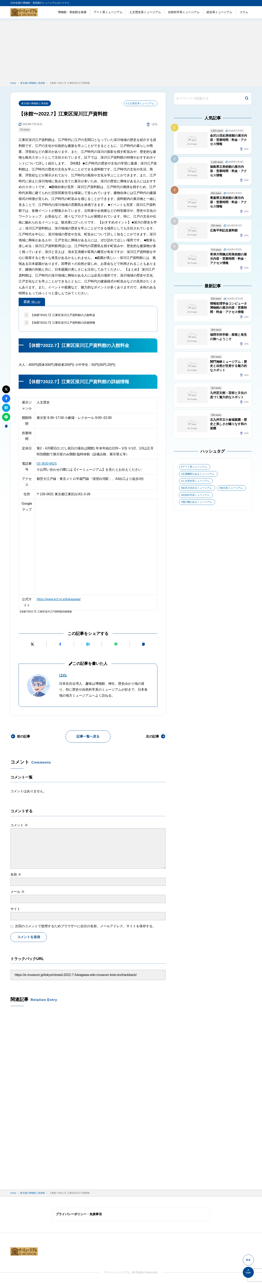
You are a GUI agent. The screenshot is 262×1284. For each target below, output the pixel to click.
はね (63, 675)
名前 (15, 874)
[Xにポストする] (32, 644)
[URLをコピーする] (143, 644)
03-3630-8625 (47, 464)
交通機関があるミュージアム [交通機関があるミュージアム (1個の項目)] (198, 476)
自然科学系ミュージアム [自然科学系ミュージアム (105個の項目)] (195, 498)
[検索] (246, 99)
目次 (32, 302)
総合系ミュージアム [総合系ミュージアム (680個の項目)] (232, 491)
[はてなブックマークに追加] (88, 644)
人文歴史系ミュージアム (145, 12)
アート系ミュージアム (108, 12)
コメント (19, 825)
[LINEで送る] (116, 644)
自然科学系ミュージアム (184, 12)
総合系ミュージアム (219, 12)
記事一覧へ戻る (88, 736)
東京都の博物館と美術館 (34, 103)
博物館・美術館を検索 (72, 12)
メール (17, 892)
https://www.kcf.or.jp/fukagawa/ (59, 599)
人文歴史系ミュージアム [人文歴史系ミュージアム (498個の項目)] (195, 484)
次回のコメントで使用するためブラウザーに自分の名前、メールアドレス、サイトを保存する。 (85, 926)
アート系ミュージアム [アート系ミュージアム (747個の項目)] (194, 469)
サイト (15, 909)
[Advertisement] (131, 49)
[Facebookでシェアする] (60, 644)
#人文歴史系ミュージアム (140, 103)
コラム (243, 12)
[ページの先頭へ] (248, 1272)
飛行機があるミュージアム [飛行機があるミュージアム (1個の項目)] (197, 505)
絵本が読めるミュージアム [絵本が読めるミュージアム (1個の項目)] (197, 491)
